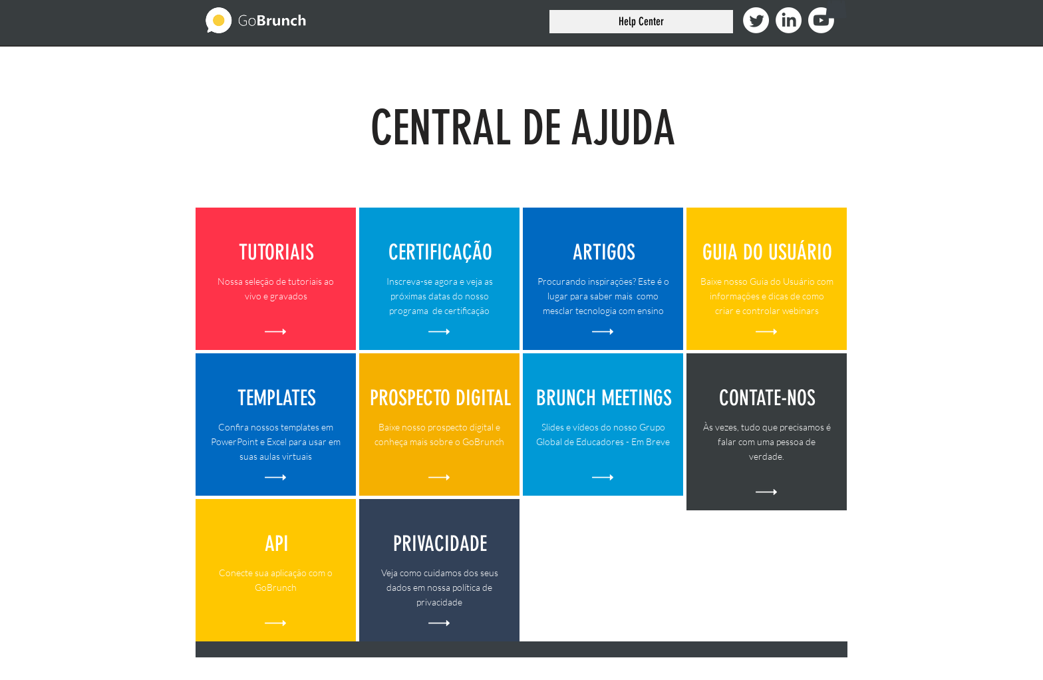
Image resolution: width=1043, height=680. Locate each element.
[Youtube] (821, 20)
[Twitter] (756, 20)
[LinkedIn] (789, 20)
